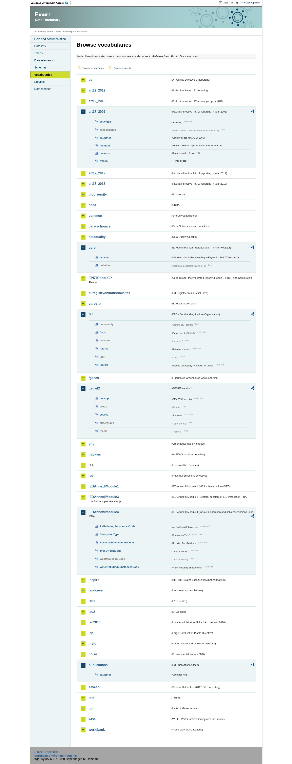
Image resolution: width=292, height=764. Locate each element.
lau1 (92, 601)
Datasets (40, 46)
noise (93, 654)
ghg (92, 443)
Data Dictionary (64, 31)
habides (95, 454)
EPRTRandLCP (100, 278)
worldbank (97, 729)
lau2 (92, 612)
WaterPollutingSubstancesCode (119, 566)
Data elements (43, 60)
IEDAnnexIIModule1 (104, 486)
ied (91, 475)
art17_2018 (97, 183)
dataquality (97, 237)
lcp (91, 633)
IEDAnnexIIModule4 (104, 512)
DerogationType (109, 534)
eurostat (95, 303)
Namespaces (42, 89)
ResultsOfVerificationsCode (117, 542)
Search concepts (122, 68)
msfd (92, 643)
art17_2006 (97, 111)
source (104, 414)
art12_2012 (97, 90)
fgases (94, 378)
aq (91, 79)
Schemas (40, 67)
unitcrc (104, 364)
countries (106, 137)
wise (92, 719)
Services (39, 81)
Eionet (50, 31)
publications (98, 665)
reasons (105, 153)
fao (91, 314)
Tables (38, 53)
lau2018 (95, 622)
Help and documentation (50, 39)
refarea (104, 348)
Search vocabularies (93, 68)
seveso (94, 687)
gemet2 (94, 388)
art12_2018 (97, 101)
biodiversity (98, 194)
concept (105, 398)
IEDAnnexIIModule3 (104, 497)
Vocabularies (43, 74)
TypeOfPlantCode (110, 550)
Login (225, 2)
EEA (51, 3)
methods (105, 145)
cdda (92, 205)
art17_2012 (97, 173)
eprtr (92, 247)
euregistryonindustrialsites (109, 293)
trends (104, 160)
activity (104, 257)
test (91, 698)
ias (91, 465)
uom (92, 708)
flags (103, 332)
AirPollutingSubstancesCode (117, 526)
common (95, 215)
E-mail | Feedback (46, 751)
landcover (96, 590)
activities (105, 121)
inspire (94, 580)
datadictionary (100, 226)
